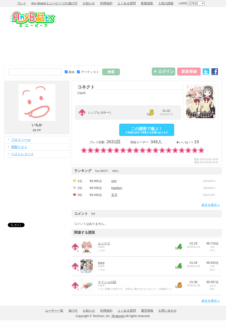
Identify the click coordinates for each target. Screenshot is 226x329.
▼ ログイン (163, 71)
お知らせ (89, 3)
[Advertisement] (191, 36)
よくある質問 (127, 3)
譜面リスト (19, 147)
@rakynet (118, 316)
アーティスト (88, 72)
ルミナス (104, 243)
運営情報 (147, 310)
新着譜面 (147, 3)
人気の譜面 (165, 3)
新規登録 (189, 71)
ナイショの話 (107, 282)
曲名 (70, 72)
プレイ (21, 3)
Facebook (214, 71)
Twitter (206, 71)
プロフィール (21, 140)
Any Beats (33, 19)
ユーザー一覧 (54, 310)
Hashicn (116, 188)
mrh (113, 181)
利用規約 (106, 3)
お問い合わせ (167, 310)
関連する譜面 (84, 232)
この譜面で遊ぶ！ (146, 130)
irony (101, 262)
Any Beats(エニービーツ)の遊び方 (54, 3)
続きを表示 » (210, 205)
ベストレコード (22, 154)
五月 (114, 195)
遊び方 (73, 310)
